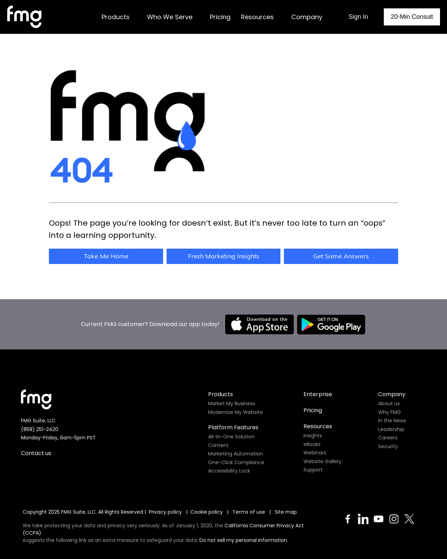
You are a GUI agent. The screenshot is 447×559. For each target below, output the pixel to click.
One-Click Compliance (236, 442)
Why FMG (389, 392)
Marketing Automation (235, 433)
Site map (286, 492)
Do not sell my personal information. (243, 520)
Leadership (391, 409)
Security (388, 426)
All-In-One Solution (231, 416)
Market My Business (231, 383)
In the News (392, 400)
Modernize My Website (235, 392)
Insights (312, 415)
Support (313, 449)
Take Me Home (106, 256)
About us (389, 383)
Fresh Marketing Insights (223, 256)
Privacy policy (165, 492)
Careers (387, 417)
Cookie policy (206, 492)
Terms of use (249, 492)
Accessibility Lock (229, 450)
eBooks (312, 424)
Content (218, 425)
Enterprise (317, 374)
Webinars (314, 432)
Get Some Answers (341, 256)
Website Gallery (322, 441)
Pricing (312, 390)
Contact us (36, 433)
